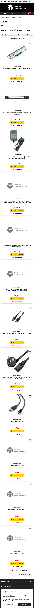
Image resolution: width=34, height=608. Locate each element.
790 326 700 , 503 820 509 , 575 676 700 (18, 1)
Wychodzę (9, 604)
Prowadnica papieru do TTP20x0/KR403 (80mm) (17, 113)
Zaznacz (11, 34)
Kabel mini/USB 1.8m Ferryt (17, 509)
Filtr (27, 34)
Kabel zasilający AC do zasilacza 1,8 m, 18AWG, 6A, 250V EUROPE (17, 378)
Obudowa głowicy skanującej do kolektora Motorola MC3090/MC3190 (17, 201)
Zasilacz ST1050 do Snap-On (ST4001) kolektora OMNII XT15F (17, 157)
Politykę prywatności (9, 601)
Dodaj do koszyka (17, 78)
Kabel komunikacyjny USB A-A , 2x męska (17, 333)
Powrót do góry (25, 574)
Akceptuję (24, 604)
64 (17, 571)
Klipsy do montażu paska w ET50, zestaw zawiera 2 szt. (17, 245)
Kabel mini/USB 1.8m (17, 421)
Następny (23, 571)
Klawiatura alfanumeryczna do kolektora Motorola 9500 (17, 290)
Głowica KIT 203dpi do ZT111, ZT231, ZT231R (17, 69)
